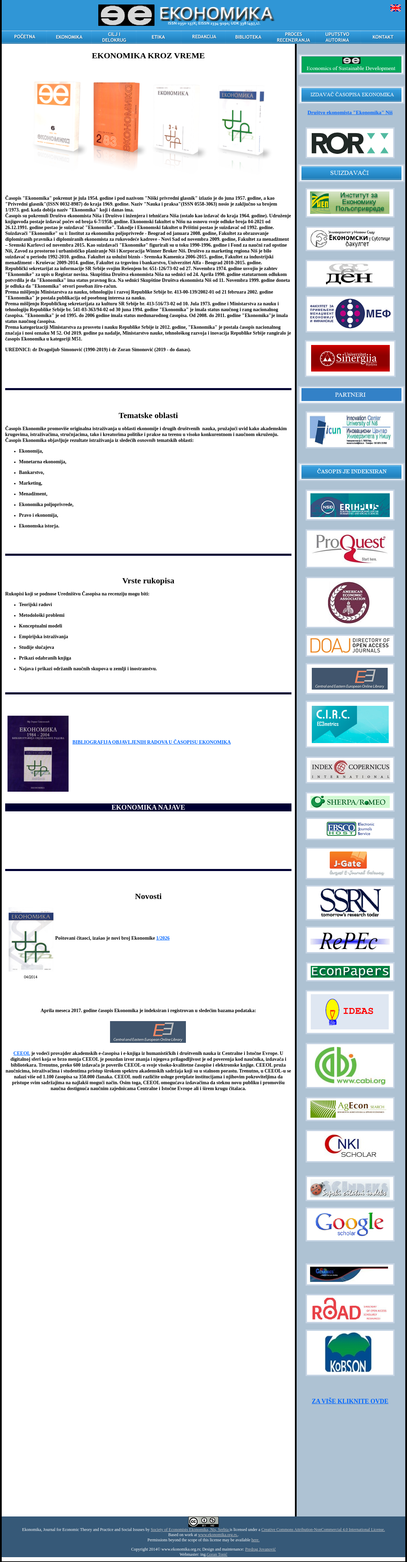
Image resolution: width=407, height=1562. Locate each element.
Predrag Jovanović (260, 1549)
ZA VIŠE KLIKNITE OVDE (350, 1401)
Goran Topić (217, 1554)
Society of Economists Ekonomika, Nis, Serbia (190, 1529)
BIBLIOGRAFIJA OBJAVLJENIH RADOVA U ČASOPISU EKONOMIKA (151, 742)
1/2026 (163, 938)
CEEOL (21, 1053)
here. (255, 1540)
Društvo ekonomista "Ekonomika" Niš (350, 112)
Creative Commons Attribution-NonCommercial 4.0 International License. (323, 1529)
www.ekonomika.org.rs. (218, 1534)
